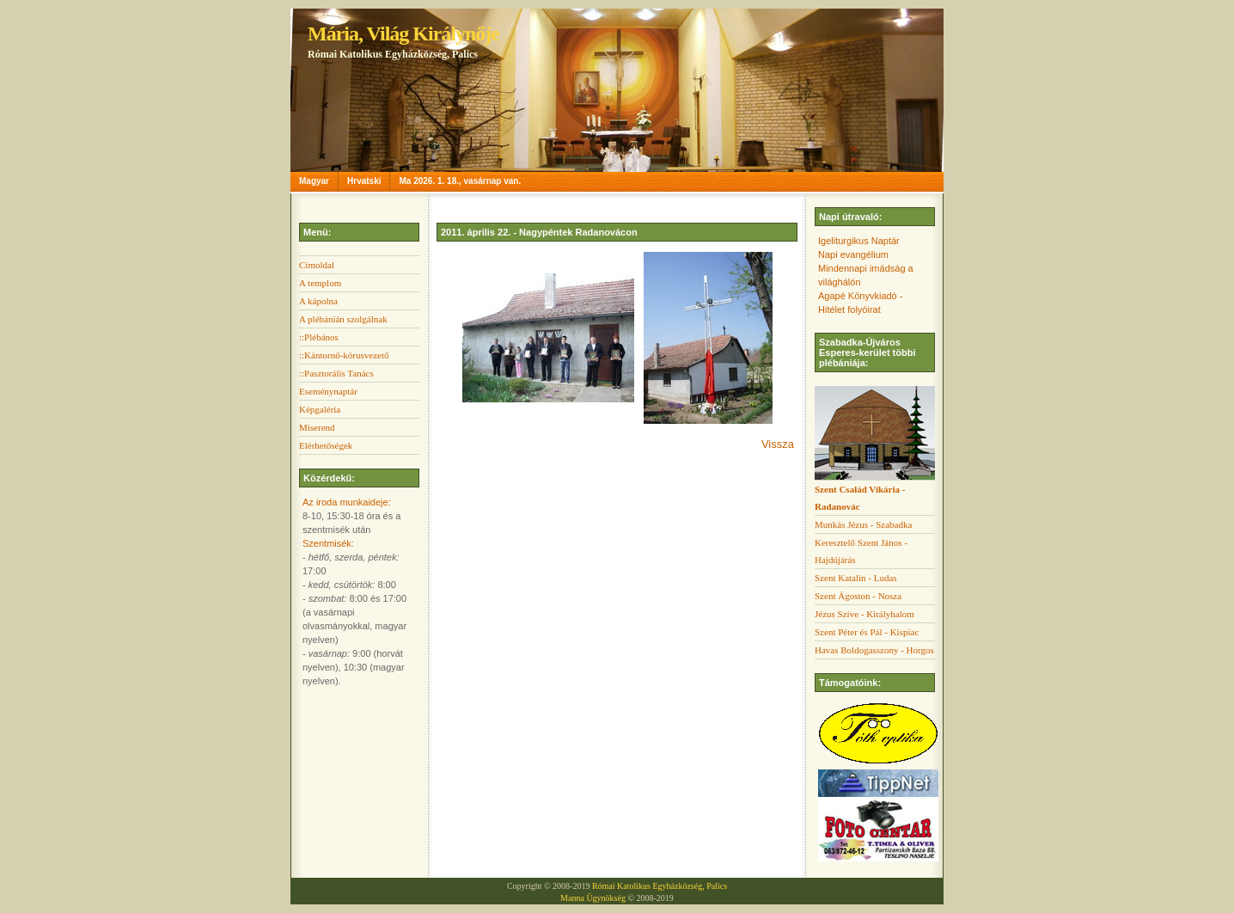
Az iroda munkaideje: (346, 502)
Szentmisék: (328, 543)
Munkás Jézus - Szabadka (863, 524)
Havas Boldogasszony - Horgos (874, 650)
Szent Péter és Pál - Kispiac (867, 632)
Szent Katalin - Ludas (856, 578)
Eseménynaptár (328, 391)
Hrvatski (364, 181)
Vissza (777, 444)
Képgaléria (319, 409)
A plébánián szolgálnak (343, 319)
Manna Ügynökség (593, 898)
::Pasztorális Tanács (336, 373)
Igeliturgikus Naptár (859, 241)
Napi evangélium (853, 254)
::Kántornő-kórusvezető (343, 355)
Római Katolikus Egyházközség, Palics (659, 886)
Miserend (317, 427)
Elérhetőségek (325, 445)
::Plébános (319, 337)
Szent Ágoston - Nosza (858, 596)
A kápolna (318, 301)
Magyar (314, 181)
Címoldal (316, 265)
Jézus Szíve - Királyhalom (864, 614)
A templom (320, 283)
